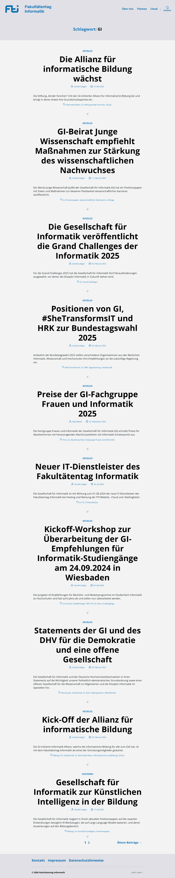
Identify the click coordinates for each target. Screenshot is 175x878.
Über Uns (127, 8)
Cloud (153, 8)
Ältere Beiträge (127, 842)
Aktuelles (87, 51)
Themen (142, 8)
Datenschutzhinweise (86, 860)
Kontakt (38, 860)
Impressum (57, 860)
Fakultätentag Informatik (52, 872)
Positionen (87, 774)
